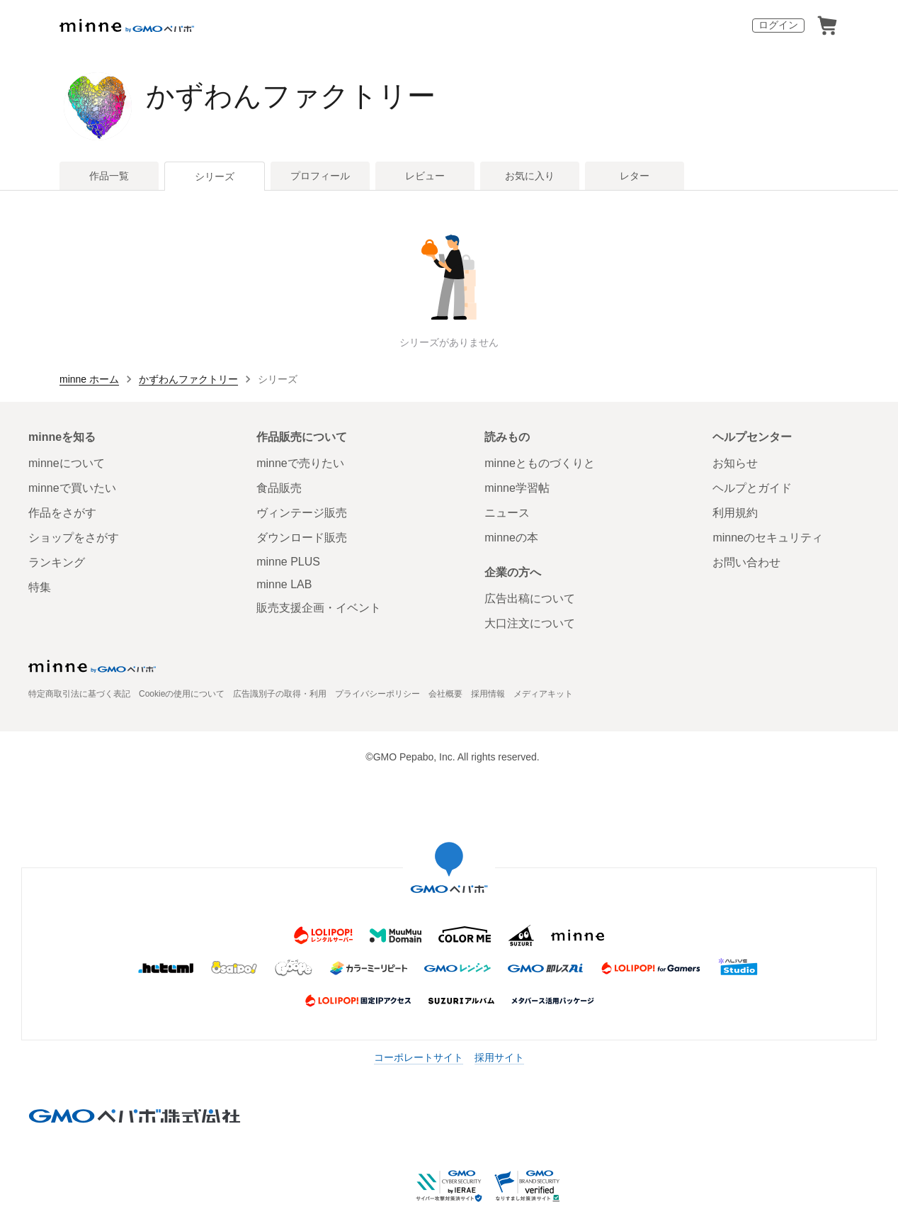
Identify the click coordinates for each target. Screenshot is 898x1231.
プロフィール (320, 175)
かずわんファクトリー (291, 95)
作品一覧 (109, 175)
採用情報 (488, 694)
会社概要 (445, 694)
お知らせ (735, 463)
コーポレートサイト (418, 1057)
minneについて (66, 463)
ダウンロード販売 (301, 538)
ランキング (56, 562)
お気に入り (530, 175)
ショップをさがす (73, 538)
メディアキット (543, 694)
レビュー (425, 175)
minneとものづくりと (539, 463)
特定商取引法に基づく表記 (79, 694)
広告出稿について (529, 598)
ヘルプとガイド (752, 488)
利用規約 (735, 513)
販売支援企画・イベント (318, 608)
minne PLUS (288, 562)
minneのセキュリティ (767, 538)
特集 (39, 587)
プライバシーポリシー (377, 694)
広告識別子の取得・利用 (279, 694)
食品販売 (279, 488)
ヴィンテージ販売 (301, 513)
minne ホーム (89, 379)
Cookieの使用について (181, 694)
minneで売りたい (300, 463)
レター (634, 175)
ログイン (778, 24)
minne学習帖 (517, 488)
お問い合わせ (746, 562)
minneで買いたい (72, 488)
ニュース (507, 513)
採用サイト (499, 1057)
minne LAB (284, 584)
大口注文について (529, 623)
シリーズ (214, 176)
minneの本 (511, 538)
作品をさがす (62, 513)
